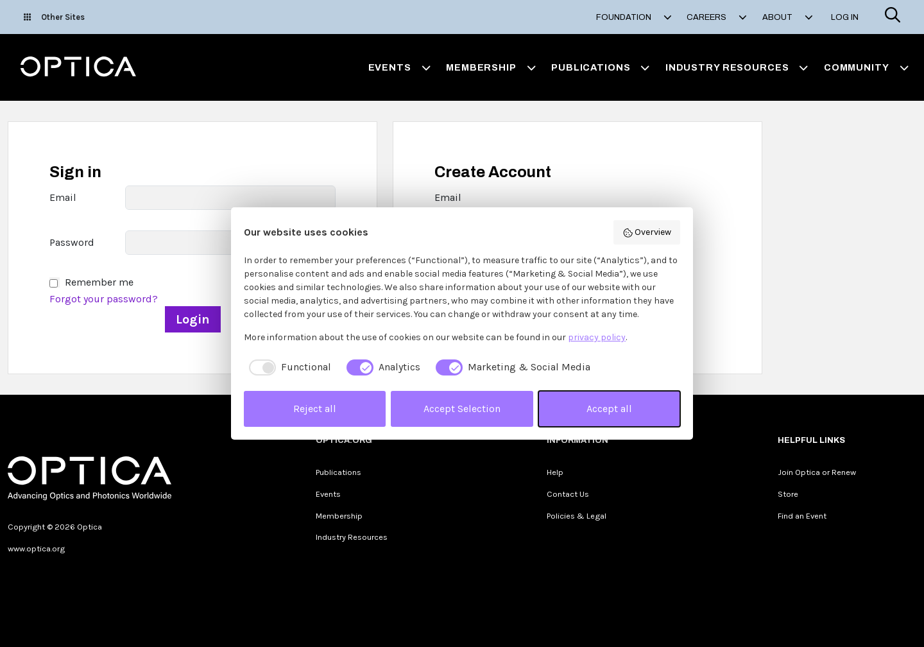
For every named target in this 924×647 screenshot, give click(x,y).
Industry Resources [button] (737, 67)
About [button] (787, 17)
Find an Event (802, 516)
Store (788, 494)
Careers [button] (717, 17)
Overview (647, 232)
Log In (845, 17)
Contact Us (568, 494)
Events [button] (399, 67)
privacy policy (597, 337)
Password (71, 242)
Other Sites (54, 17)
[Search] (892, 17)
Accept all (609, 408)
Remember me (99, 282)
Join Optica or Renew (817, 472)
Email (62, 197)
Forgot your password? (103, 299)
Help (555, 472)
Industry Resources (352, 537)
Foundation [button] (634, 17)
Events (328, 494)
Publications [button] (600, 67)
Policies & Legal (576, 516)
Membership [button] (491, 67)
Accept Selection (462, 408)
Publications (338, 472)
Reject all (314, 408)
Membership (339, 516)
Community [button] (866, 67)
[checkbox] (287, 367)
